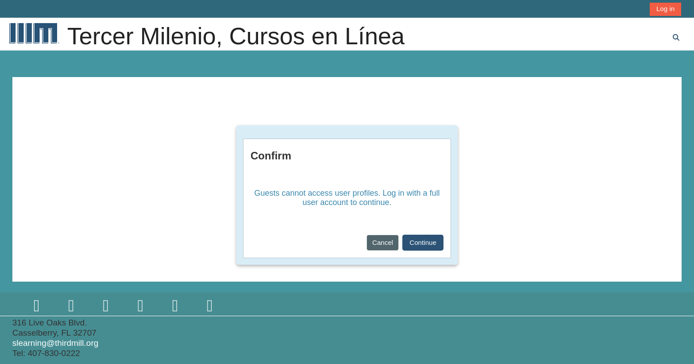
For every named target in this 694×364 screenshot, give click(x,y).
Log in (665, 8)
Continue (422, 242)
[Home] (33, 33)
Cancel (382, 242)
